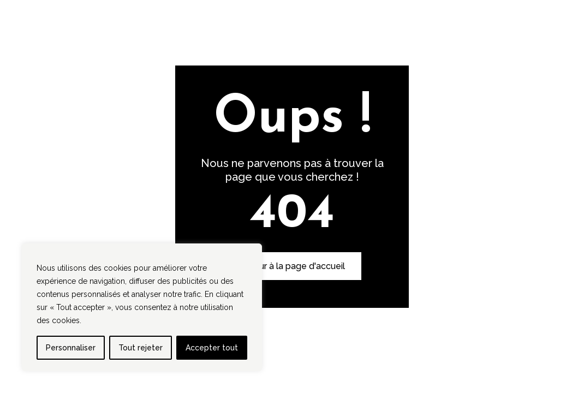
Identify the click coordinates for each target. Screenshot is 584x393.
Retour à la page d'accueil (292, 266)
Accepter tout (212, 347)
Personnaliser (71, 347)
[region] (142, 307)
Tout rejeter (140, 347)
